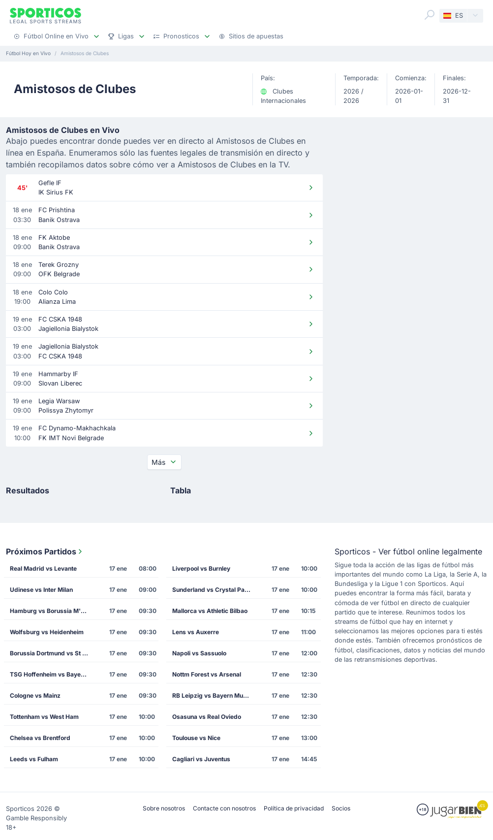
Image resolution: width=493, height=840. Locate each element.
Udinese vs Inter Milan (41, 589)
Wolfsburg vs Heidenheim (47, 632)
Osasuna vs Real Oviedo (206, 716)
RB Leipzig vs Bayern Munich (213, 695)
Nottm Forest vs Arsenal (206, 674)
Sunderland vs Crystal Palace (214, 589)
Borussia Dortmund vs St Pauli (52, 653)
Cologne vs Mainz (35, 695)
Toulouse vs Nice (196, 738)
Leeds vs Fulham (34, 759)
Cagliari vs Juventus (201, 759)
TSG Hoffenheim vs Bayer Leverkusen (52, 674)
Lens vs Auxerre (195, 632)
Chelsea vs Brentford (40, 738)
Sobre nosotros (164, 808)
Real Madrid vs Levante (43, 568)
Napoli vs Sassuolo (199, 653)
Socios (341, 808)
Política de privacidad (294, 808)
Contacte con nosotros (224, 808)
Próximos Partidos (45, 551)
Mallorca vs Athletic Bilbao (209, 610)
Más (164, 462)
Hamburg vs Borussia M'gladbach (52, 610)
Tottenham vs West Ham (44, 716)
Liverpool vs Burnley (201, 568)
